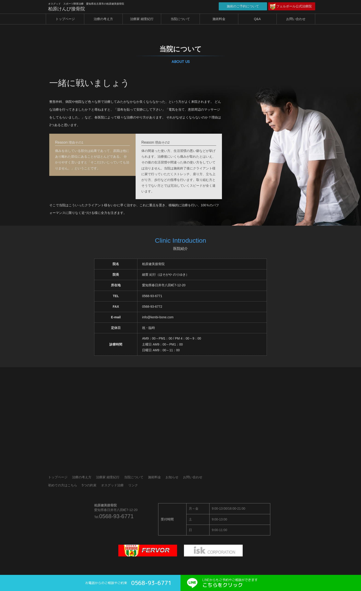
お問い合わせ (296, 19)
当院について (180, 19)
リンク (133, 485)
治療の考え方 (103, 19)
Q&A (257, 19)
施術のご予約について (243, 6)
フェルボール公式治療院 (294, 6)
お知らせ (172, 477)
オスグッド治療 (112, 485)
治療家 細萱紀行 (142, 19)
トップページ (65, 19)
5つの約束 (89, 485)
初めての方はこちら (62, 485)
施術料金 (219, 19)
